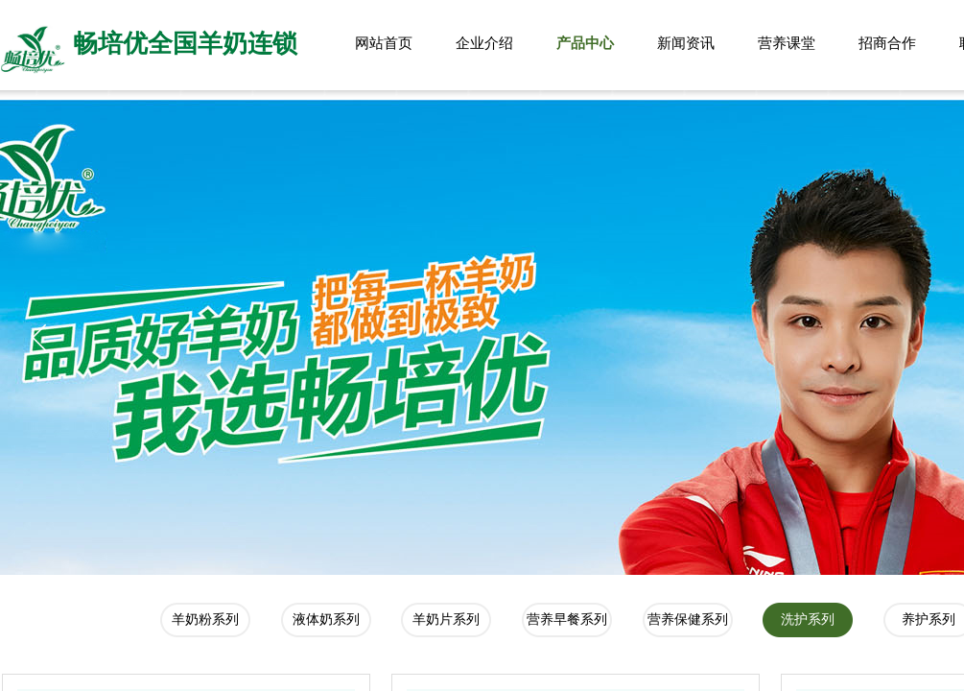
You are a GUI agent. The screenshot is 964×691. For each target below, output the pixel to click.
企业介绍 (484, 43)
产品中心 (585, 43)
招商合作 (887, 43)
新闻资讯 (686, 43)
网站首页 (383, 43)
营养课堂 (786, 43)
